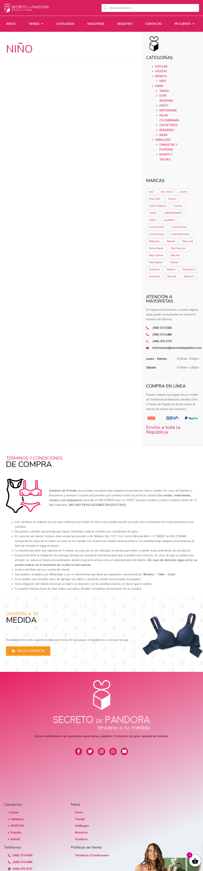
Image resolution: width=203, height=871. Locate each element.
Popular (161, 66)
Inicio (11, 24)
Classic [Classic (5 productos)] (172, 196)
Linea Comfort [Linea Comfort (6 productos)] (157, 225)
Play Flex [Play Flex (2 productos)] (175, 253)
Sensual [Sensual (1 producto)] (153, 282)
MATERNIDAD (168, 109)
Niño (162, 80)
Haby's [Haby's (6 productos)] (152, 218)
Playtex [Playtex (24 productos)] (174, 260)
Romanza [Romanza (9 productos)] (174, 275)
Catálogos (65, 24)
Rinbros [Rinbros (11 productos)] (171, 268)
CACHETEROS (168, 123)
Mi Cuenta (184, 23)
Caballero (163, 138)
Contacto (153, 24)
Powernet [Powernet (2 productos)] (154, 268)
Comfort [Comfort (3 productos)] (177, 203)
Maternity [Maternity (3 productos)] (154, 239)
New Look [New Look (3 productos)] (188, 239)
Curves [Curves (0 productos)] (153, 210)
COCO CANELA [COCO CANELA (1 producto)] (157, 203)
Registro (124, 24)
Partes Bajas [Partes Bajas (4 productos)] (156, 246)
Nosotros (95, 24)
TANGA (164, 90)
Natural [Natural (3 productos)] (171, 239)
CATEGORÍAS (159, 58)
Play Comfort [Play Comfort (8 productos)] (156, 253)
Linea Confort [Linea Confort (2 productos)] (179, 225)
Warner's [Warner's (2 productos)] (171, 282)
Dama (159, 85)
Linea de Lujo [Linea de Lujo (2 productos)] (156, 232)
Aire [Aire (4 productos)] (151, 189)
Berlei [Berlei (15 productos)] (183, 189)
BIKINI (163, 133)
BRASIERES (166, 128)
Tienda (36, 23)
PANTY (164, 104)
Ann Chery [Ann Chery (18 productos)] (166, 189)
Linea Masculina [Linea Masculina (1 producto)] (180, 232)
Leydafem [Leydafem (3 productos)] (169, 218)
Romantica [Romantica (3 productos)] (155, 275)
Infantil (161, 76)
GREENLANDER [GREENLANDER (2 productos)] (173, 210)
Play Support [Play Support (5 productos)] (155, 260)
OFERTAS (161, 71)
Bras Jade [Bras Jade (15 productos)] (154, 196)
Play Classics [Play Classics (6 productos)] (178, 246)
